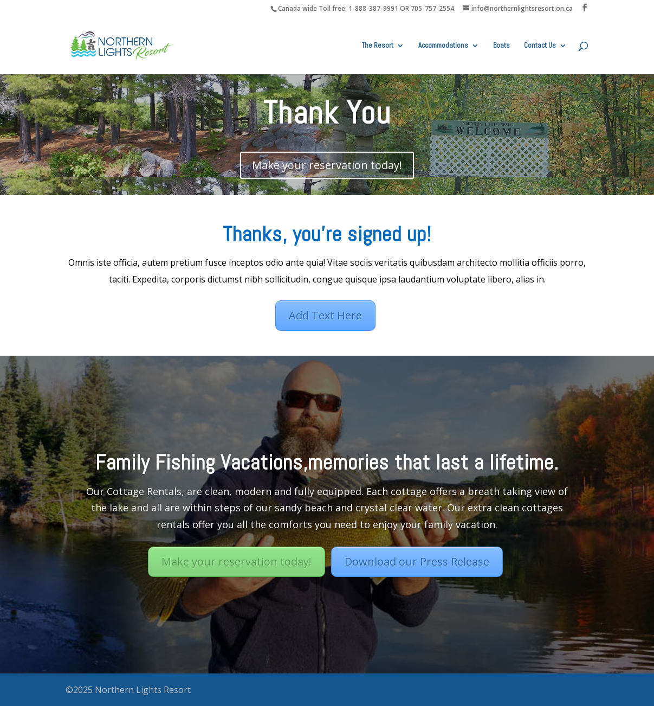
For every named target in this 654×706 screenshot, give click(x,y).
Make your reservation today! (327, 166)
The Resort (377, 46)
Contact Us (540, 46)
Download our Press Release (417, 565)
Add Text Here (325, 315)
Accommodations (443, 46)
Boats (501, 46)
